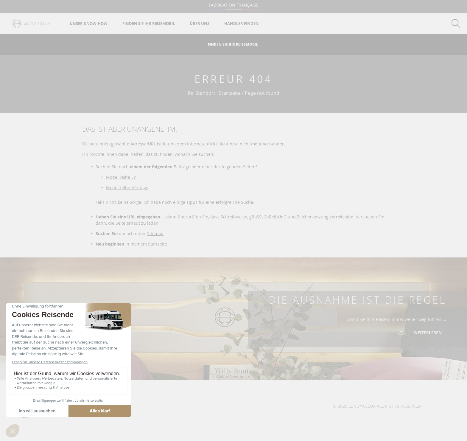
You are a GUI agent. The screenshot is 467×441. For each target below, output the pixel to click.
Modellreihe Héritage (127, 187)
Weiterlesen (427, 333)
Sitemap (155, 233)
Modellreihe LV (121, 177)
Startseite (157, 244)
